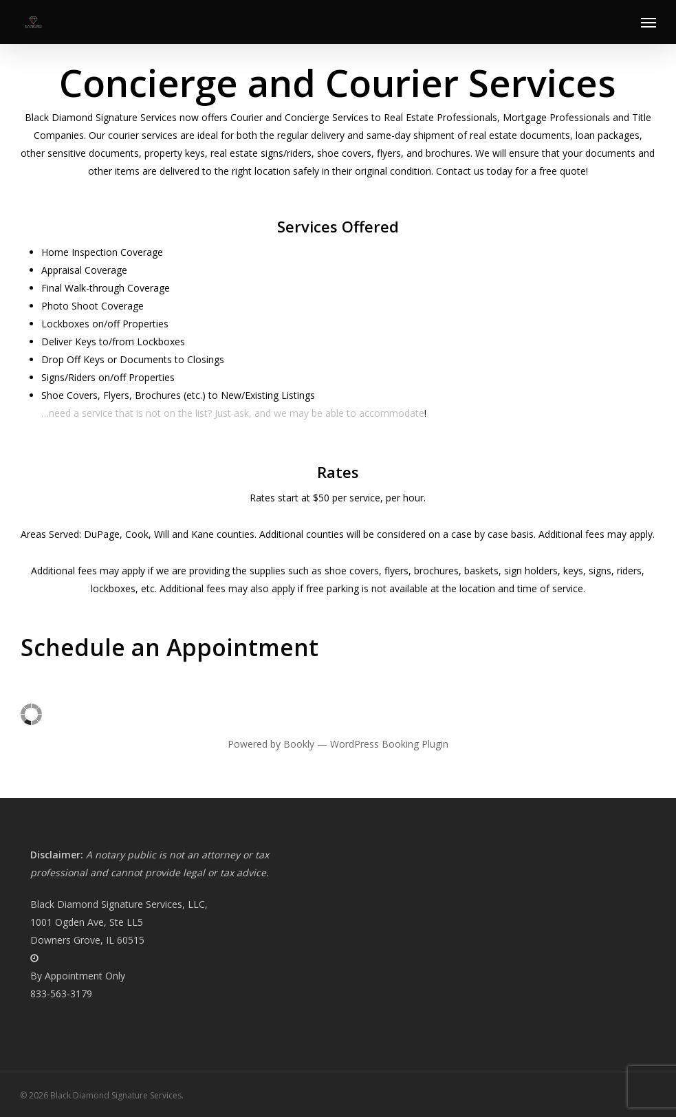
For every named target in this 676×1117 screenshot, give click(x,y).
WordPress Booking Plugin (389, 743)
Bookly (298, 743)
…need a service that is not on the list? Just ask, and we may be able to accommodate (232, 413)
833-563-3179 (61, 993)
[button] (648, 22)
